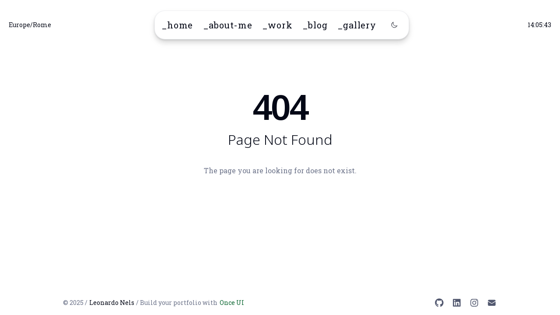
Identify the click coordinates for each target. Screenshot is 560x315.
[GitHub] (439, 303)
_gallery (357, 25)
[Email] (491, 303)
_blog (315, 25)
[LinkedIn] (457, 303)
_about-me (227, 25)
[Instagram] (474, 303)
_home (177, 25)
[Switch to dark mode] (394, 25)
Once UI (232, 303)
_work (277, 25)
